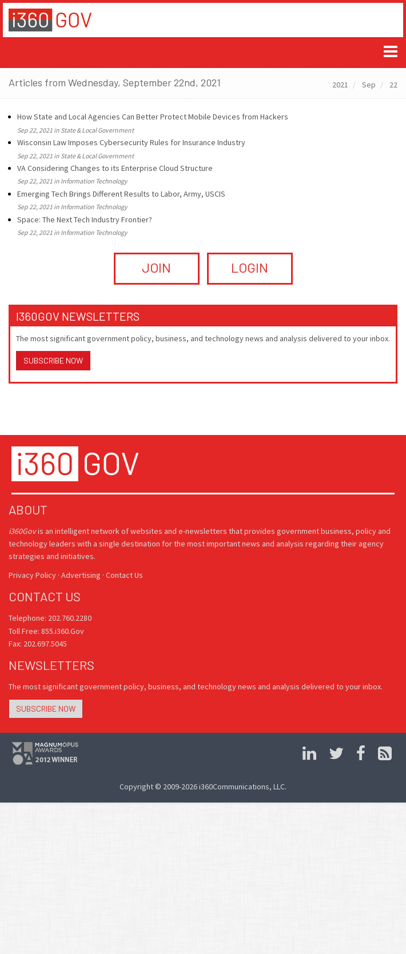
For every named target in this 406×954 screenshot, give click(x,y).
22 (393, 84)
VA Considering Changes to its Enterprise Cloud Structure (115, 168)
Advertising (81, 575)
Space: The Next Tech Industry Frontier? (84, 219)
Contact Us (124, 575)
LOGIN (249, 267)
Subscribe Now (53, 360)
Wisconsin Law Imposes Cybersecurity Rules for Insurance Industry (131, 142)
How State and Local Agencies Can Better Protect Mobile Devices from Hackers (152, 116)
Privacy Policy (32, 575)
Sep (369, 84)
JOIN (156, 267)
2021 (340, 84)
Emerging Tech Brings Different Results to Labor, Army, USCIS (121, 194)
